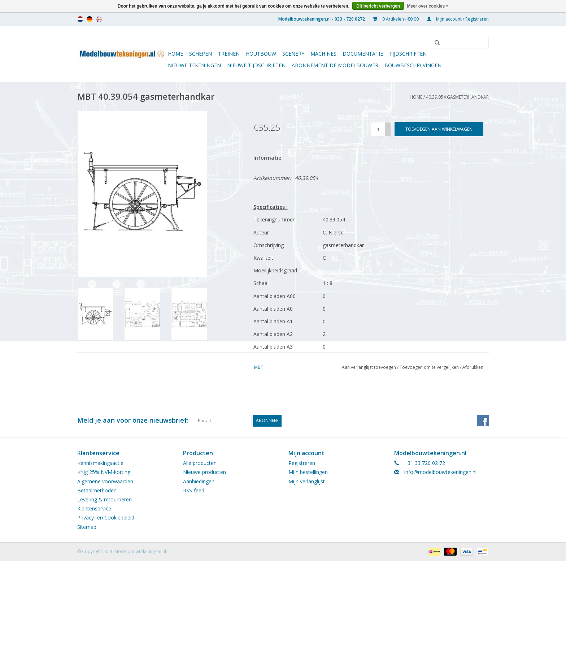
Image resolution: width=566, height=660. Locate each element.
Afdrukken (472, 367)
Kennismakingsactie (100, 463)
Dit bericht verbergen (378, 6)
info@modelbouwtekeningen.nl (440, 472)
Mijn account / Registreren (458, 19)
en (99, 19)
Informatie (267, 157)
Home (175, 53)
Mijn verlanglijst (306, 481)
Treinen (229, 53)
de (89, 19)
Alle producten (200, 463)
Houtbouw (261, 53)
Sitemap (86, 526)
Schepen (200, 53)
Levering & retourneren (104, 499)
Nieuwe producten (204, 472)
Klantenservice (94, 508)
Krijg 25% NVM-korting (103, 472)
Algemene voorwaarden (105, 481)
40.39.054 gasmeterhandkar (457, 97)
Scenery (293, 53)
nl (80, 19)
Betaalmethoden (97, 490)
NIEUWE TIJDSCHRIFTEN (256, 65)
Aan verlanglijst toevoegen (369, 367)
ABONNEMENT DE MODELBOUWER (335, 65)
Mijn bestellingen (308, 472)
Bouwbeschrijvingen (412, 65)
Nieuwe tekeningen (194, 65)
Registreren (301, 463)
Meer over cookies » (427, 6)
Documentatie (363, 53)
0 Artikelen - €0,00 (396, 19)
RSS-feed (193, 490)
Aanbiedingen (198, 481)
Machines (323, 53)
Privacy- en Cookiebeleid (105, 517)
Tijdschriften (408, 53)
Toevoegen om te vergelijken (430, 367)
